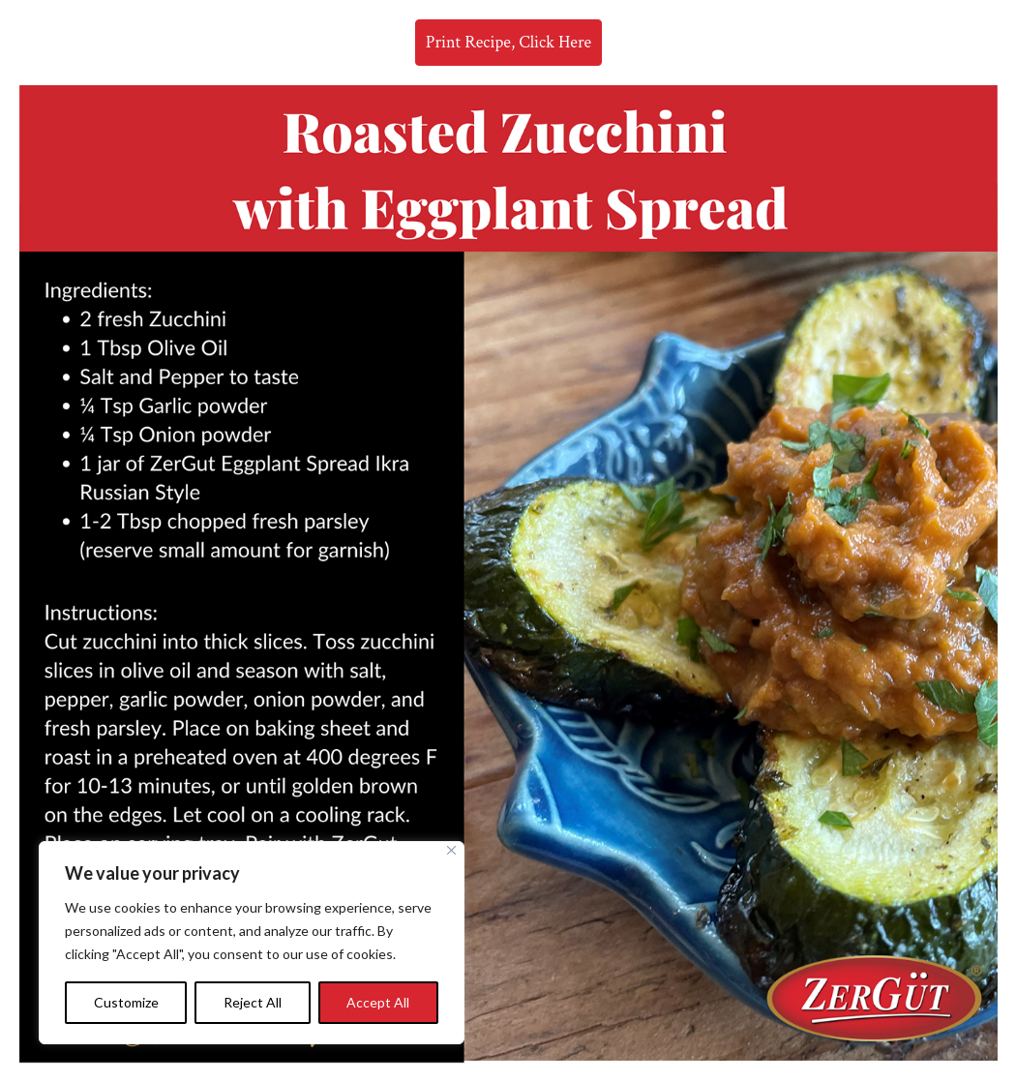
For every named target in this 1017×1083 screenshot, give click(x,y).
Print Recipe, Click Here (508, 42)
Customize (126, 1002)
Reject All (253, 1002)
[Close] (451, 850)
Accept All (377, 1002)
